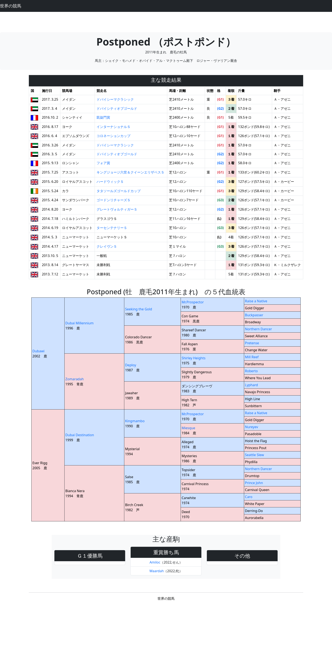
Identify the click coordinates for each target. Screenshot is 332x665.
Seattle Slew (254, 455)
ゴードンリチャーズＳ (113, 200)
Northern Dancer (258, 329)
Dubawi (38, 351)
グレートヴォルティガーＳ (117, 209)
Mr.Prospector (193, 302)
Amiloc (154, 562)
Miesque (188, 428)
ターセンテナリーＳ (112, 227)
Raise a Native (256, 301)
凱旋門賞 (103, 117)
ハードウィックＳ (110, 181)
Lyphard (251, 385)
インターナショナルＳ (113, 126)
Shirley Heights (194, 358)
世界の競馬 (10, 6)
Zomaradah (74, 379)
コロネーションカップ (113, 135)
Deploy (130, 365)
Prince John (254, 482)
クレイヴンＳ (107, 246)
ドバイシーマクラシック (115, 99)
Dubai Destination (79, 435)
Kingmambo (135, 421)
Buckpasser (254, 315)
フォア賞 (103, 163)
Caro (248, 496)
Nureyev (251, 427)
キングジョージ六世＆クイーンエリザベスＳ (130, 172)
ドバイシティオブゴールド (117, 108)
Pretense (252, 343)
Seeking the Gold (138, 309)
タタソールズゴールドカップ (119, 191)
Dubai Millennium (79, 323)
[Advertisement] (166, 21)
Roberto (251, 371)
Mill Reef (252, 357)
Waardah (156, 571)
